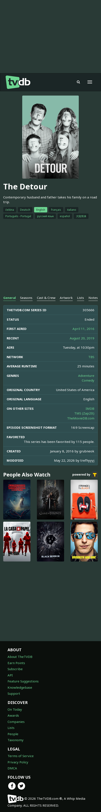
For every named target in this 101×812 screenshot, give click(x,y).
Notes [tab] (93, 297)
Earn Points (16, 663)
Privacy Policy (18, 762)
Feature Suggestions (23, 681)
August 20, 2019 (82, 338)
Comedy (88, 380)
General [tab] (9, 297)
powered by (85, 475)
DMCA (12, 768)
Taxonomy (16, 740)
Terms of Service (21, 756)
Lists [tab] (80, 297)
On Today (15, 709)
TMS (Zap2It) (84, 413)
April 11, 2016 (83, 328)
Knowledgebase (20, 687)
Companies (16, 721)
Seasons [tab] (26, 297)
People (13, 734)
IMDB (90, 408)
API (10, 675)
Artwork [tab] (66, 297)
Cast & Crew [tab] (46, 297)
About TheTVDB (20, 656)
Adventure (86, 375)
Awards (13, 715)
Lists (11, 727)
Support (14, 693)
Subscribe (15, 669)
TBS (91, 357)
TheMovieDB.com (80, 418)
